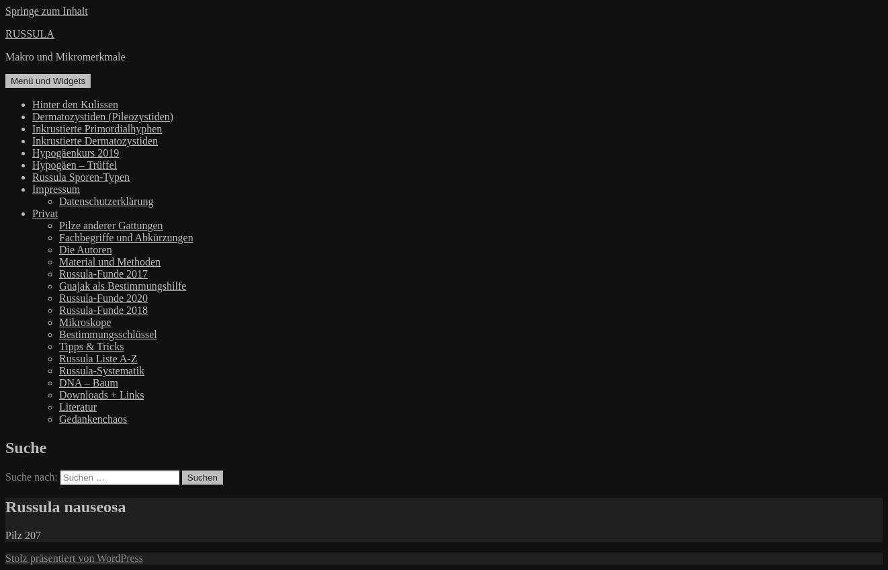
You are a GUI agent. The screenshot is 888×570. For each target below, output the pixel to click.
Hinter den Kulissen (75, 104)
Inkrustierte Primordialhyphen (97, 128)
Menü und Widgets (48, 81)
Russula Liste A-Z (98, 358)
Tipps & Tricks (91, 346)
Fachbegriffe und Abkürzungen (126, 237)
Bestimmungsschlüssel (108, 334)
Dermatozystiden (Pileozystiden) (102, 116)
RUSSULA (29, 34)
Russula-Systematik (101, 370)
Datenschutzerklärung (106, 201)
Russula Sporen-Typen (81, 177)
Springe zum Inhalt (46, 11)
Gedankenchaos (93, 419)
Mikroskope (85, 322)
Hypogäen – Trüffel (74, 165)
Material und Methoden (110, 262)
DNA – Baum (88, 383)
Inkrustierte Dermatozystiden (95, 141)
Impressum (56, 189)
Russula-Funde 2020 (103, 298)
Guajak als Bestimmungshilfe (122, 286)
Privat (45, 213)
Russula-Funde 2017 (103, 274)
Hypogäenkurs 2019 (75, 153)
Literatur (78, 407)
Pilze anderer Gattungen (111, 225)
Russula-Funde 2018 (103, 310)
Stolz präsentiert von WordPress (74, 558)
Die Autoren (85, 249)
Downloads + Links (101, 395)
